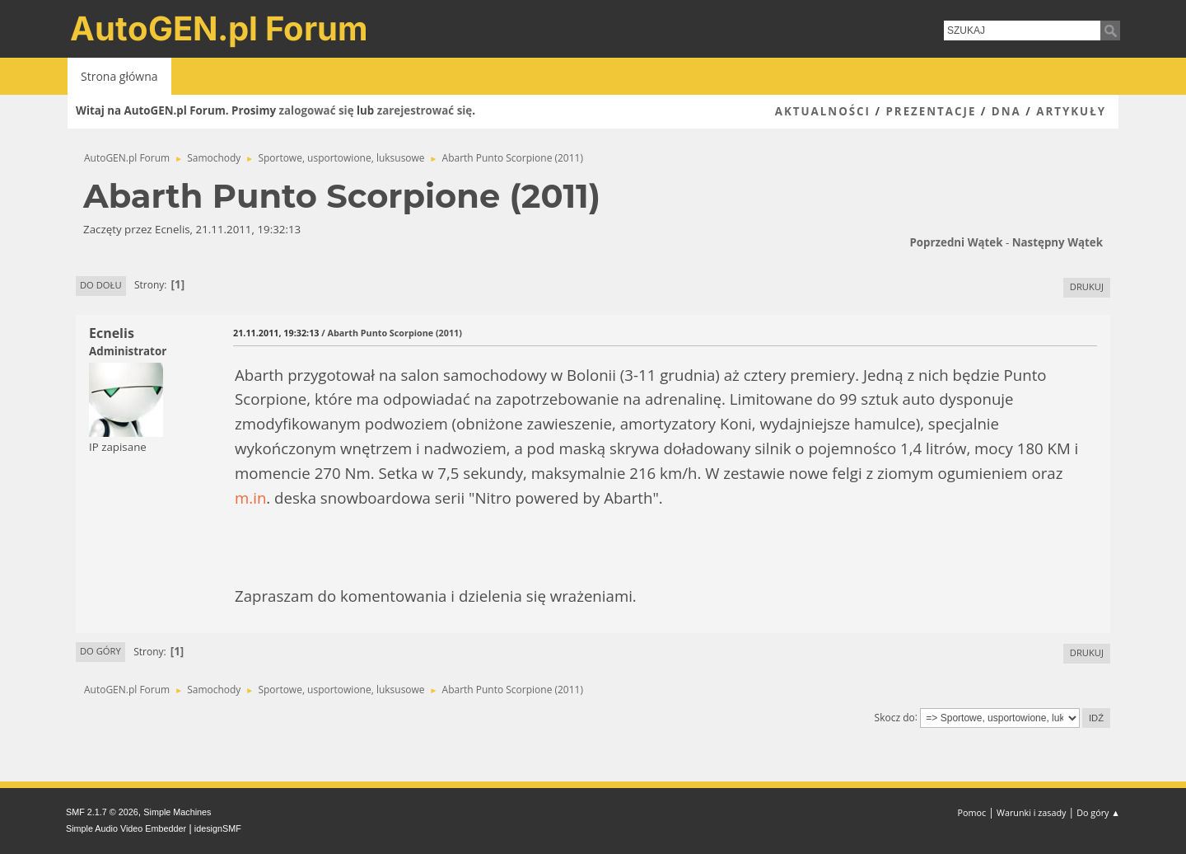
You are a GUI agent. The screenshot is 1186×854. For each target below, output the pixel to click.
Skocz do (895, 717)
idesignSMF (217, 828)
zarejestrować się (424, 110)
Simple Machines (177, 812)
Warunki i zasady (1031, 812)
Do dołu (101, 285)
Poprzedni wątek (955, 242)
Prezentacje (930, 111)
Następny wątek (1057, 242)
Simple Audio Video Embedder (126, 828)
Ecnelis (111, 333)
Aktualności (823, 111)
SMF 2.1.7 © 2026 (102, 812)
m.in (250, 497)
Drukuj (1087, 286)
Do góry (100, 651)
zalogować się (316, 110)
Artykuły (1071, 111)
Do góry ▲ (1098, 812)
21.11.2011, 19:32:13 (276, 332)
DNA (1006, 111)
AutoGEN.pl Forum (219, 28)
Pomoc (972, 812)
